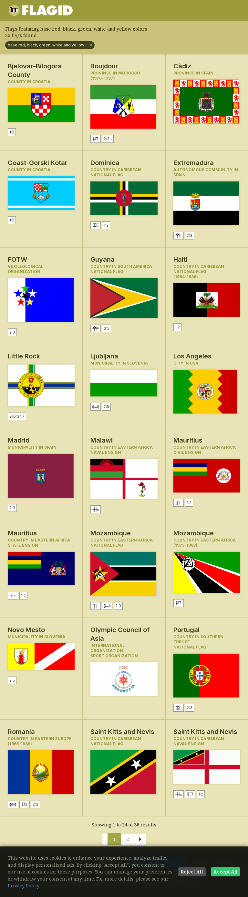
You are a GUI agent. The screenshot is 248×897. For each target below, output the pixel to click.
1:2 (11, 132)
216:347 (17, 416)
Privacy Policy (23, 885)
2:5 (106, 406)
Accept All (225, 872)
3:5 (106, 328)
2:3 (108, 138)
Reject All (192, 872)
